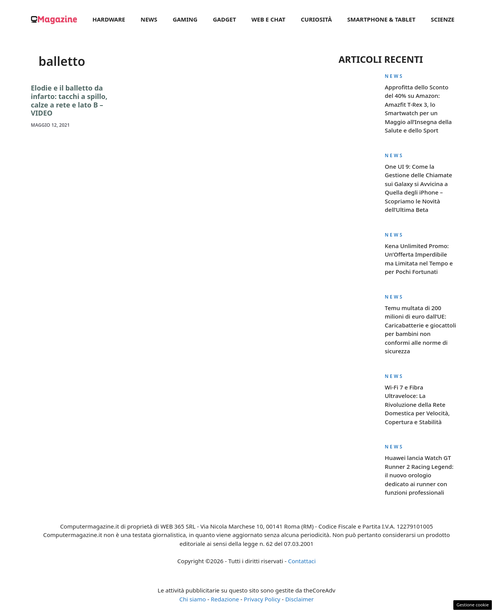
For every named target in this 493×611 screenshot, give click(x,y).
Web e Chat (268, 19)
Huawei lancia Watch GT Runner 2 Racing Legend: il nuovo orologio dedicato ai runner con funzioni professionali (419, 475)
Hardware (108, 19)
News (149, 19)
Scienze (442, 19)
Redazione (225, 599)
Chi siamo (192, 599)
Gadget (224, 19)
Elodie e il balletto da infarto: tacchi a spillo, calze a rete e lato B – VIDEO (69, 100)
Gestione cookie (472, 605)
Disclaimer (299, 599)
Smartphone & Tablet (381, 19)
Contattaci (302, 561)
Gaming (185, 19)
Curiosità (316, 19)
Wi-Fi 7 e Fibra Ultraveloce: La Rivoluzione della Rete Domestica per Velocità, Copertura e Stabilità (417, 404)
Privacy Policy (262, 599)
